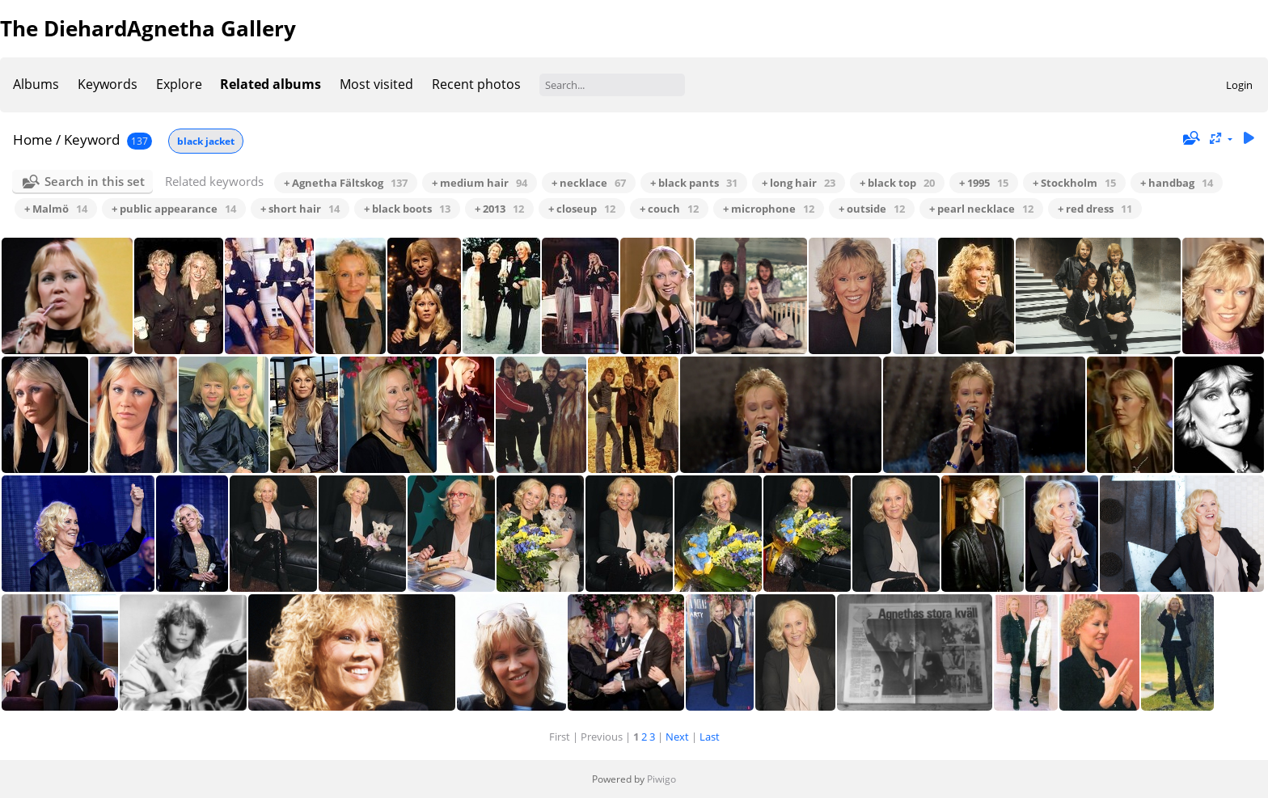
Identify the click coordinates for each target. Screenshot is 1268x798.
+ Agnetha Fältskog (346, 182)
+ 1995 (983, 182)
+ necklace (589, 182)
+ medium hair (479, 182)
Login (1239, 85)
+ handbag (1176, 182)
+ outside (872, 208)
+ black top (897, 182)
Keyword (92, 139)
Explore (179, 84)
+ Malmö (55, 208)
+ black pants (694, 182)
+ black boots (407, 208)
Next (677, 736)
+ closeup (581, 208)
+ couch (669, 208)
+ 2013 (499, 208)
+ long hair (798, 182)
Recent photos (476, 84)
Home (33, 139)
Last (710, 736)
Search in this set (94, 181)
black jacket (206, 141)
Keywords (107, 84)
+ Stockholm (1074, 182)
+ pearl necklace (981, 208)
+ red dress (1095, 208)
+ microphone (768, 208)
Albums (36, 84)
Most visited (376, 84)
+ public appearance (174, 208)
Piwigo (661, 779)
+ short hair (300, 208)
